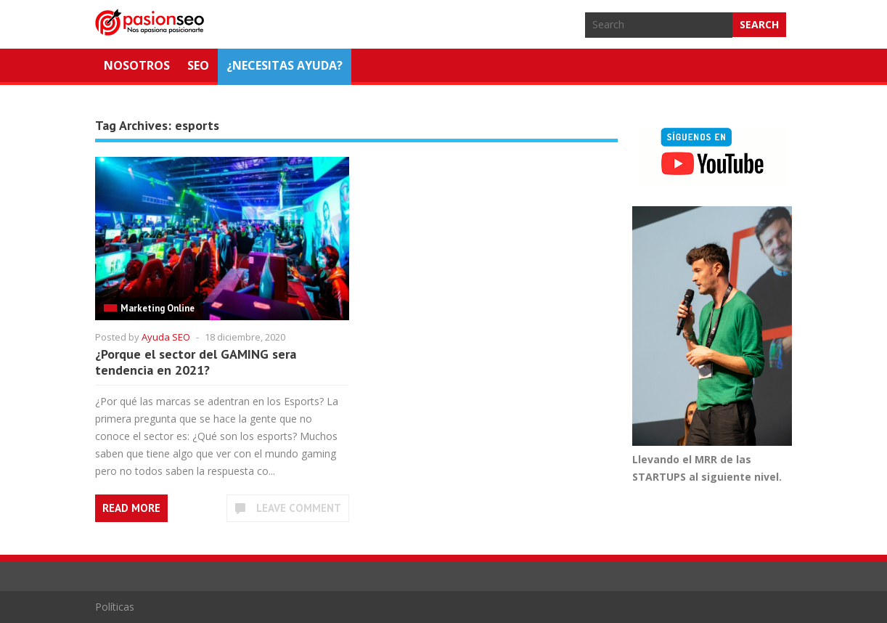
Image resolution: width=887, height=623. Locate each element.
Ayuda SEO (166, 336)
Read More (131, 508)
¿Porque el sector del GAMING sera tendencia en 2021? (195, 362)
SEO (198, 65)
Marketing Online (157, 308)
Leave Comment (298, 508)
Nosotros (137, 65)
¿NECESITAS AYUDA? (284, 65)
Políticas (114, 607)
